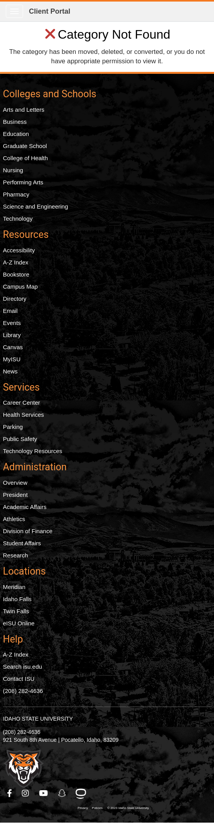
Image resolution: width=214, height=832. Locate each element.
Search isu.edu (22, 666)
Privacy (83, 808)
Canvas (13, 347)
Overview (15, 482)
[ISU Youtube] (44, 793)
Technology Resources (32, 451)
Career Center (21, 402)
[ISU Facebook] (10, 793)
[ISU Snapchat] (62, 793)
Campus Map (20, 286)
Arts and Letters (24, 109)
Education (16, 133)
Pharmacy (16, 194)
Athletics (14, 519)
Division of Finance (28, 531)
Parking (13, 426)
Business (15, 121)
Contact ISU (19, 678)
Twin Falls (16, 611)
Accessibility (19, 250)
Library (12, 335)
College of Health (25, 158)
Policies (97, 808)
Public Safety (20, 439)
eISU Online (19, 623)
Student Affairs (22, 543)
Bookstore (16, 274)
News (10, 371)
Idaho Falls (17, 599)
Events (12, 323)
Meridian (14, 587)
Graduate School (25, 146)
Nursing (13, 170)
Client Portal (49, 11)
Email (10, 310)
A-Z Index (16, 262)
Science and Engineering (35, 206)
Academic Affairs (24, 506)
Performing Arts (23, 182)
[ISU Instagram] (25, 793)
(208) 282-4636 (23, 690)
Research (15, 555)
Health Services (23, 414)
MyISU (12, 359)
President (15, 494)
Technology (18, 218)
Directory (15, 298)
